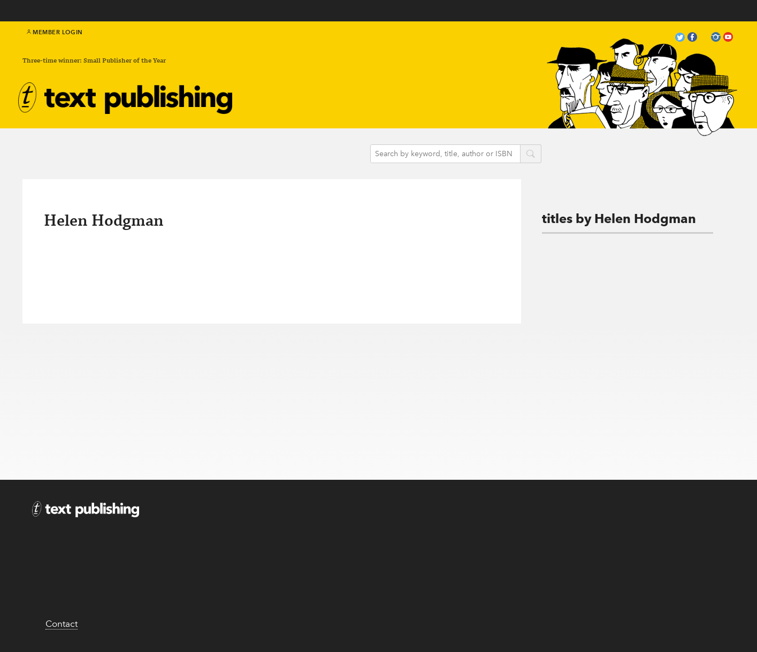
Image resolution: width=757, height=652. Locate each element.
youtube (728, 38)
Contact (61, 623)
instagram (716, 38)
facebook (692, 38)
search (530, 154)
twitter (680, 38)
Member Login (55, 32)
